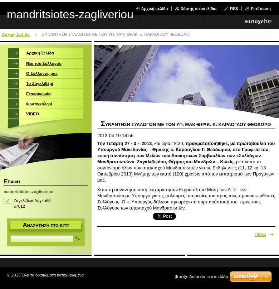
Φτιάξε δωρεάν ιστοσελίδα (201, 276)
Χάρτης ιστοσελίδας (199, 8)
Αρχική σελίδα (154, 8)
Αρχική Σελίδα (16, 34)
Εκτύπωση (261, 8)
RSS (234, 8)
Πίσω (260, 234)
